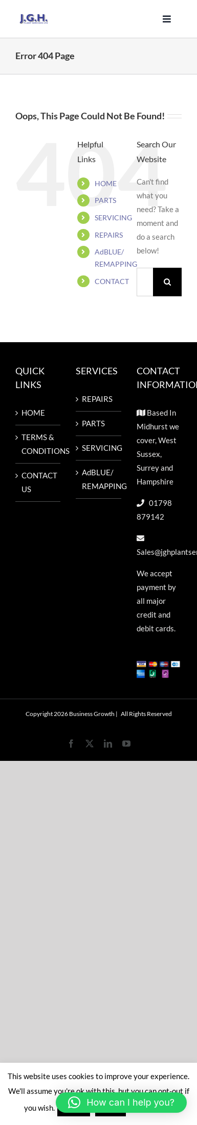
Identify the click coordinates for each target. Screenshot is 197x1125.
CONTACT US (38, 482)
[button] (121, 1102)
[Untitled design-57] (33, 17)
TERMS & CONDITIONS (38, 443)
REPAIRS (109, 235)
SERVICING (113, 217)
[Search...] (145, 282)
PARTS (105, 200)
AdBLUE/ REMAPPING (99, 479)
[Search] (167, 282)
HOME (106, 183)
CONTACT (112, 281)
